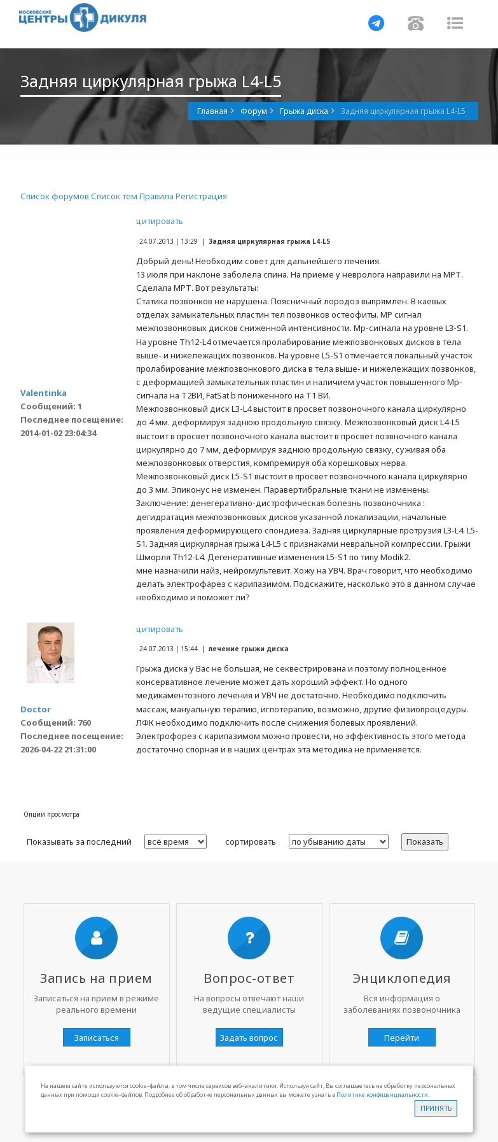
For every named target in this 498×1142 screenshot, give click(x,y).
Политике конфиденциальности (382, 1094)
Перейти (401, 1037)
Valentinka (43, 392)
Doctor (35, 709)
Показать (424, 841)
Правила (156, 196)
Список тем (114, 196)
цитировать (159, 221)
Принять (436, 1108)
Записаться (96, 1037)
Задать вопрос (249, 1037)
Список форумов (54, 196)
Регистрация (201, 196)
